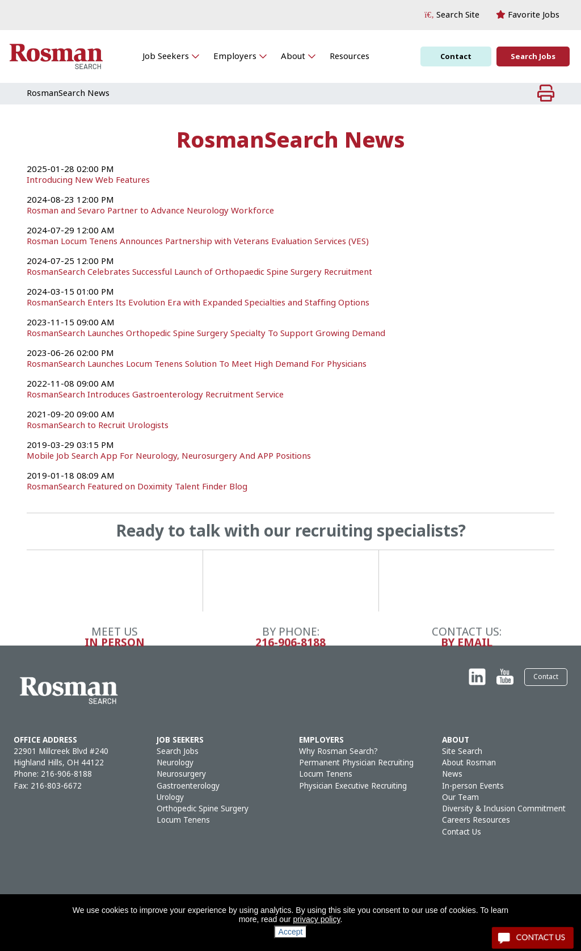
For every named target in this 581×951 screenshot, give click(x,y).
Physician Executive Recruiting (353, 786)
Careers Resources (476, 820)
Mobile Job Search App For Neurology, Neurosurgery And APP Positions (169, 456)
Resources (349, 56)
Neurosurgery (181, 774)
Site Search (462, 751)
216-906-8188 (290, 868)
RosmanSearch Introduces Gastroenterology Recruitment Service (155, 394)
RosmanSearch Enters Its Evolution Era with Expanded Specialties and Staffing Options (198, 302)
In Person (115, 868)
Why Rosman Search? (338, 751)
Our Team (460, 797)
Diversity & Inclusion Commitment (504, 808)
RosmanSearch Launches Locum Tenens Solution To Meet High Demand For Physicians (197, 364)
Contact (455, 56)
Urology (170, 797)
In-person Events (473, 786)
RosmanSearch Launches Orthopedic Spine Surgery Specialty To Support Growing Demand (206, 333)
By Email (466, 868)
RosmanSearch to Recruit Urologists (98, 425)
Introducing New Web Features (88, 180)
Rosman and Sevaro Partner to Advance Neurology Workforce (150, 210)
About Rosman (469, 762)
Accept (291, 931)
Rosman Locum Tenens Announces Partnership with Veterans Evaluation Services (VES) (198, 241)
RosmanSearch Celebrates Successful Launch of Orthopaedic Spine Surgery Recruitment (199, 272)
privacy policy (316, 919)
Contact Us (461, 832)
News (452, 774)
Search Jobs (533, 56)
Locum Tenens (183, 820)
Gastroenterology (188, 786)
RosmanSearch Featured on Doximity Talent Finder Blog (137, 486)
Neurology (175, 762)
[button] (452, 15)
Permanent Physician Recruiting (356, 762)
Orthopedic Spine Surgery (203, 808)
